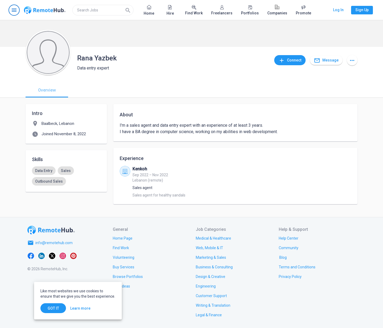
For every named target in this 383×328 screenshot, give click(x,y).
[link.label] (288, 238)
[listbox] (66, 176)
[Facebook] (31, 255)
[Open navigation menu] (14, 10)
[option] (44, 170)
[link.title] (123, 238)
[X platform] (52, 255)
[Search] (128, 10)
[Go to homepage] (44, 10)
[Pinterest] (73, 255)
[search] (103, 10)
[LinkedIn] (41, 255)
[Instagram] (62, 255)
